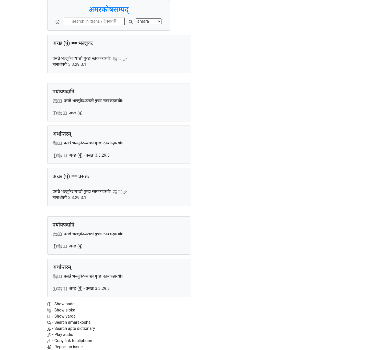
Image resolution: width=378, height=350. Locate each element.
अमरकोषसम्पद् (108, 9)
